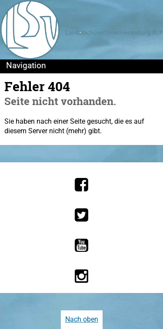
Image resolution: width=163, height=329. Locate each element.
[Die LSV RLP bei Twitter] (81, 215)
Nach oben (81, 319)
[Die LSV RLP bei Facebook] (81, 184)
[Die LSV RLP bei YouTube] (81, 245)
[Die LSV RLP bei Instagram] (81, 276)
